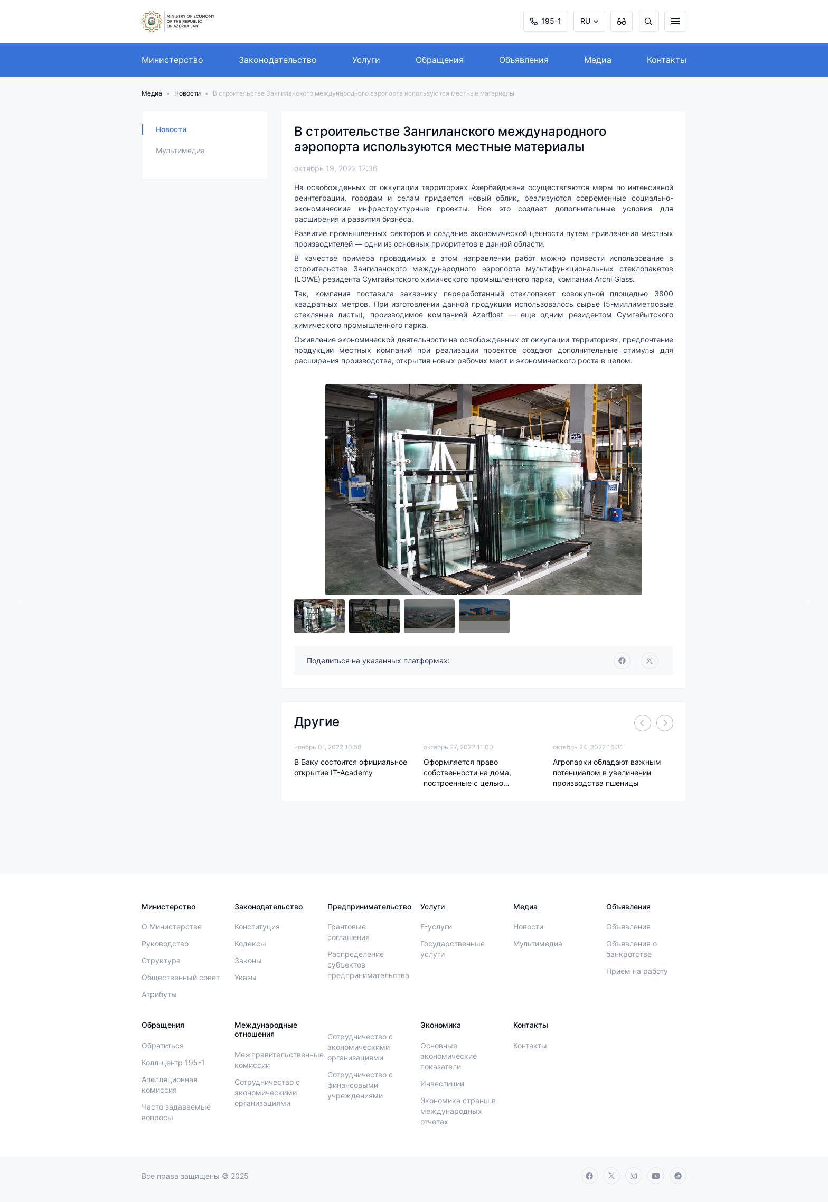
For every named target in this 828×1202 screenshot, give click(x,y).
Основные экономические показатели (448, 1056)
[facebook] (622, 660)
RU (585, 20)
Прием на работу (637, 970)
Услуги (366, 59)
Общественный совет (181, 977)
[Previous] (21, 601)
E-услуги (436, 926)
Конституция (257, 926)
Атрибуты (159, 994)
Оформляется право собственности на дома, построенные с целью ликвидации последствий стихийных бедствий (469, 772)
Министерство (172, 59)
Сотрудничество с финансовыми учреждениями (360, 1085)
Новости (187, 93)
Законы (248, 960)
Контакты (666, 59)
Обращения (440, 59)
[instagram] (633, 1175)
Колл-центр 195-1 (173, 1062)
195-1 (545, 20)
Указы (245, 977)
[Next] (806, 601)
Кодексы (250, 943)
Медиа (597, 59)
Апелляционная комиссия (169, 1084)
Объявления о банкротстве (631, 949)
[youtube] (655, 1175)
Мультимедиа (180, 150)
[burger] (675, 21)
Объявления (524, 59)
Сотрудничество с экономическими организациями (267, 1092)
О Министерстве (172, 926)
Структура (161, 960)
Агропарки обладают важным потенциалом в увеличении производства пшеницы (607, 772)
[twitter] (649, 660)
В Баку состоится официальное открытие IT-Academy (350, 767)
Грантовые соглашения (348, 932)
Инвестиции (442, 1083)
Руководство (165, 943)
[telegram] (678, 1175)
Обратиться (163, 1045)
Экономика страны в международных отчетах (458, 1111)
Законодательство (278, 59)
